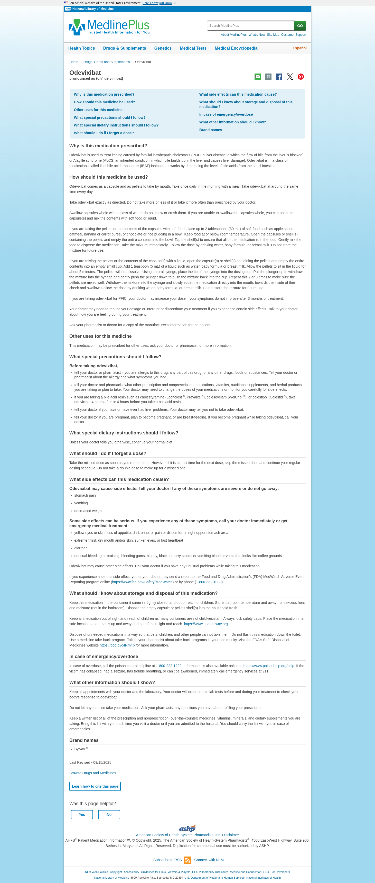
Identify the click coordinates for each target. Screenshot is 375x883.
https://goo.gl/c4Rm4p (117, 645)
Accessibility (131, 871)
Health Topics (81, 48)
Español (300, 48)
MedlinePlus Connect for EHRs (249, 871)
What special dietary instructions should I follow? (116, 125)
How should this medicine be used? (104, 102)
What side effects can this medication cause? (238, 94)
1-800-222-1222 (169, 666)
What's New (257, 35)
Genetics (163, 48)
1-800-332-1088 (209, 582)
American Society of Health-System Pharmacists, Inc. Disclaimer (187, 835)
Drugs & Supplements (124, 48)
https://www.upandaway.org (206, 624)
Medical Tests (193, 48)
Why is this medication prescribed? (104, 94)
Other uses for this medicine (98, 110)
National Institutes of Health (263, 877)
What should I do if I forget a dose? (104, 133)
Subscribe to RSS (172, 860)
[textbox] (251, 26)
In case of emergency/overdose (226, 114)
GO (300, 26)
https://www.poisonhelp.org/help (268, 666)
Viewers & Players (178, 871)
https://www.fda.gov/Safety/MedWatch (142, 582)
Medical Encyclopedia (236, 48)
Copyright (116, 871)
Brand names (210, 130)
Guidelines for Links (153, 871)
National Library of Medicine (93, 9)
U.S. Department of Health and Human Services (214, 877)
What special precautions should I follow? (110, 117)
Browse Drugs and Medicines (92, 773)
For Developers (280, 871)
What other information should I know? (232, 122)
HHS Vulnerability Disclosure (210, 871)
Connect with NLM (209, 860)
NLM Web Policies (96, 871)
